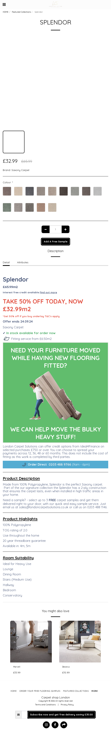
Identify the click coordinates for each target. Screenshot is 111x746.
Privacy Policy (67, 704)
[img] (31, 641)
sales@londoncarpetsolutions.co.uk (43, 507)
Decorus (66, 666)
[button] (4, 4)
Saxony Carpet (20, 170)
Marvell (16, 666)
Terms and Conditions (45, 704)
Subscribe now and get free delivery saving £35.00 (61, 714)
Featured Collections (21, 12)
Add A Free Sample (55, 241)
